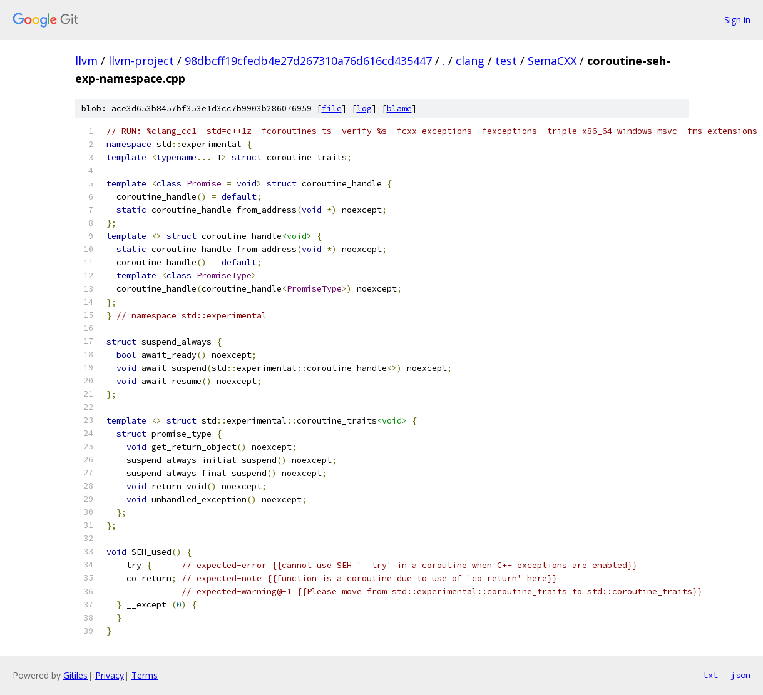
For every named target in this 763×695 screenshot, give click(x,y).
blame (399, 108)
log (364, 108)
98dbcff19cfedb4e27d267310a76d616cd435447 (308, 60)
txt (710, 675)
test (506, 60)
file (332, 108)
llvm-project (141, 60)
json (740, 675)
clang (470, 60)
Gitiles (75, 675)
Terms (144, 675)
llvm (86, 60)
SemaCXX (552, 60)
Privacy (109, 675)
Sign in (737, 20)
